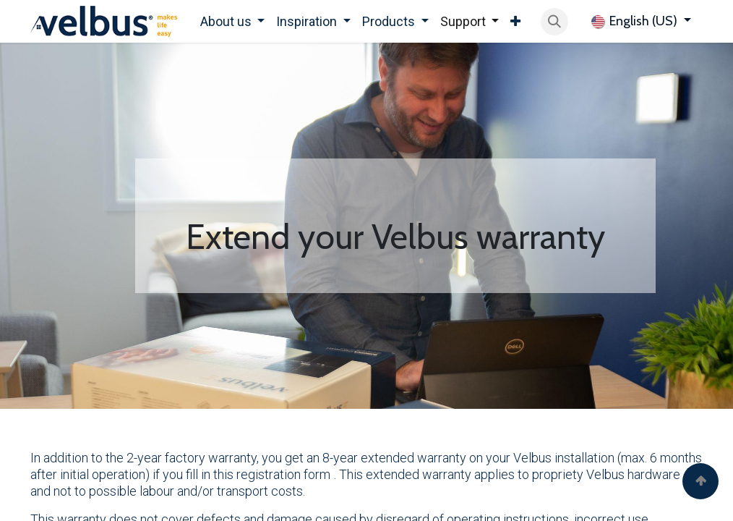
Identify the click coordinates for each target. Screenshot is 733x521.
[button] (554, 21)
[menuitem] (232, 21)
